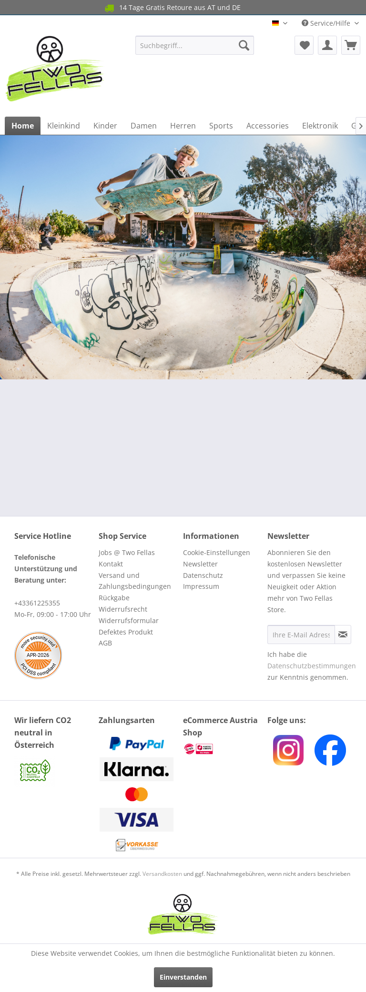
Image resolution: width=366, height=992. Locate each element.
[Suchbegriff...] (194, 45)
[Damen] (143, 126)
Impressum (201, 586)
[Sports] (221, 126)
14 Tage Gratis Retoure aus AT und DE (172, 8)
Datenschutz (203, 575)
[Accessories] (267, 126)
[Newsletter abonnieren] (343, 634)
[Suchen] (244, 45)
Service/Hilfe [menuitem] (327, 23)
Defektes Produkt (126, 631)
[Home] (23, 126)
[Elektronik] (320, 126)
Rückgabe (114, 597)
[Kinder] (105, 126)
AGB (105, 642)
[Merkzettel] (304, 45)
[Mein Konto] (327, 45)
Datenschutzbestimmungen (311, 665)
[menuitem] (194, 45)
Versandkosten (162, 874)
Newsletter (200, 563)
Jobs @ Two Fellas (127, 552)
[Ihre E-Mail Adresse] (301, 634)
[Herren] (183, 126)
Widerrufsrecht (123, 609)
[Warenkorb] (350, 45)
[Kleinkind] (64, 126)
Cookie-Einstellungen (216, 552)
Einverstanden (183, 977)
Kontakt (111, 563)
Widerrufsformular (129, 620)
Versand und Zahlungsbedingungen (135, 581)
